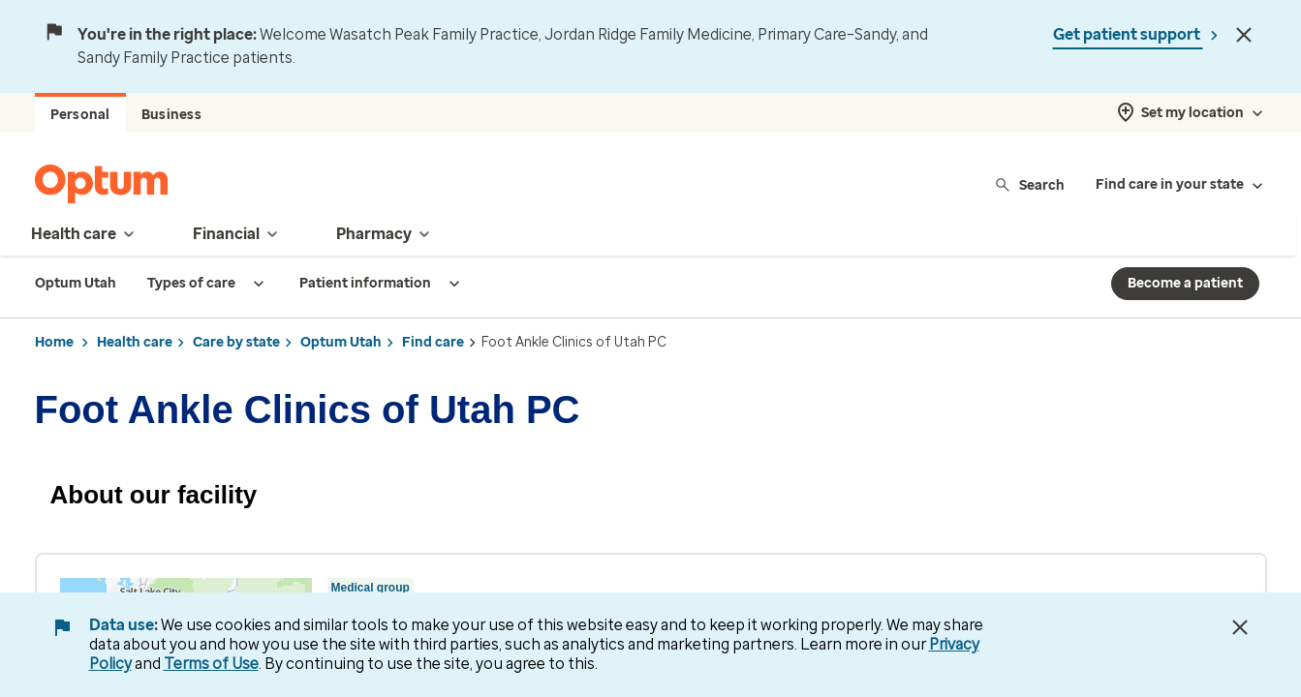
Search (1029, 184)
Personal (80, 114)
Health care (134, 342)
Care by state (236, 342)
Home (54, 342)
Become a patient (1185, 283)
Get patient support (1128, 34)
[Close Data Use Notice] (1240, 627)
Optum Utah (341, 342)
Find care (433, 342)
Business (171, 114)
